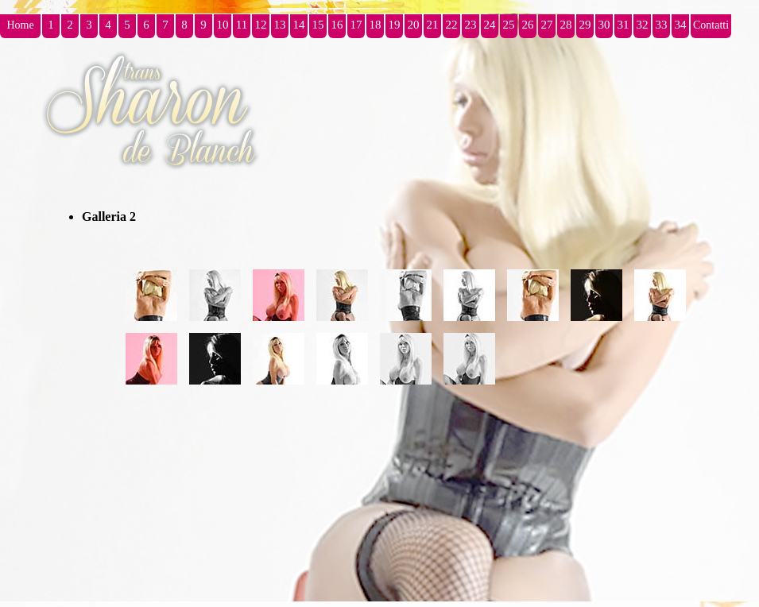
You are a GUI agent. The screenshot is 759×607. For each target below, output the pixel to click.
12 (261, 24)
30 (604, 24)
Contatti (711, 25)
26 (528, 24)
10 (223, 24)
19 (395, 24)
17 (356, 24)
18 (375, 24)
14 (299, 24)
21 (433, 24)
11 (241, 24)
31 (623, 24)
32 (643, 24)
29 (585, 24)
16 (337, 24)
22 (452, 24)
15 (318, 24)
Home (19, 25)
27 (547, 24)
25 (509, 24)
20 (414, 24)
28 (566, 24)
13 (280, 24)
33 (662, 24)
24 (490, 24)
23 (471, 24)
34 (681, 24)
